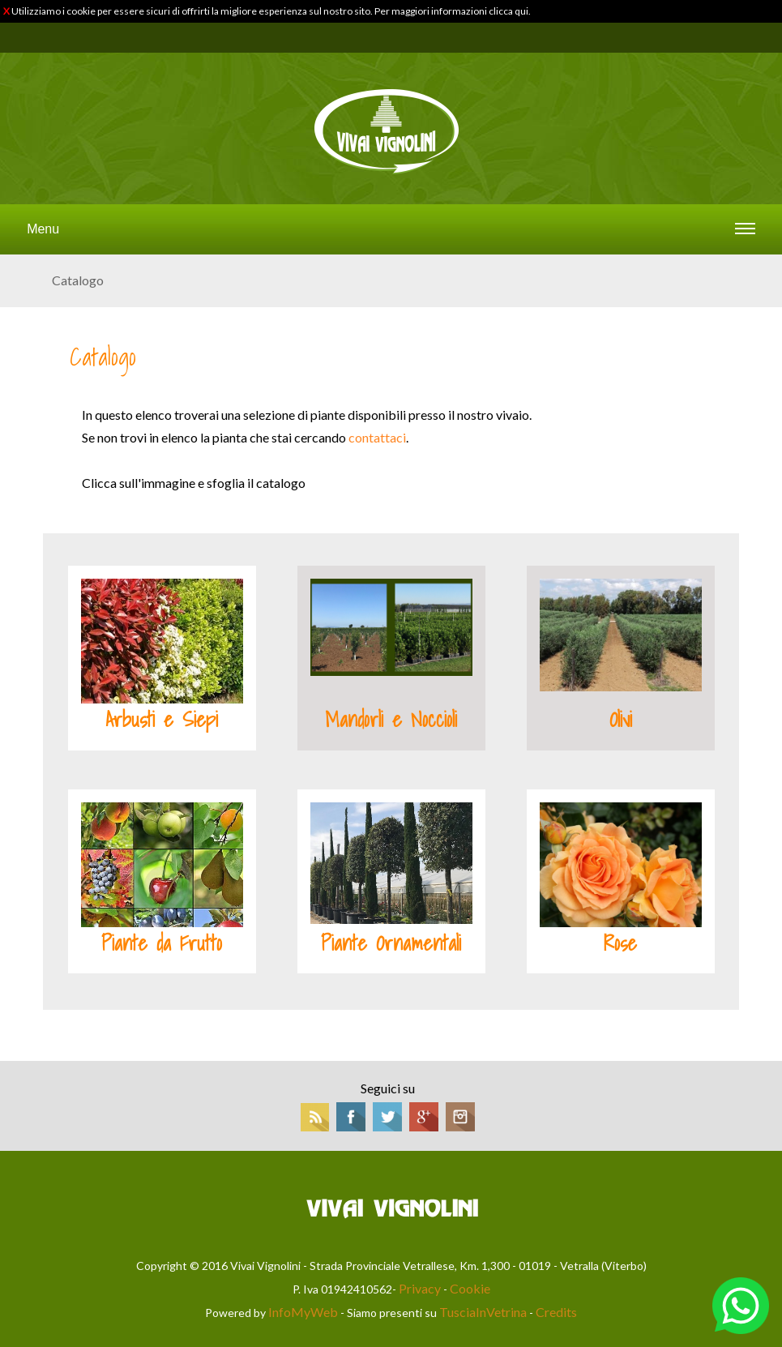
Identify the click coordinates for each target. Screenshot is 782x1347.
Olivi (620, 719)
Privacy (420, 1288)
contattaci (377, 437)
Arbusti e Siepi (161, 719)
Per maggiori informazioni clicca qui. (452, 11)
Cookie (470, 1288)
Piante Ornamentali (391, 943)
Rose (620, 943)
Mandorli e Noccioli (391, 719)
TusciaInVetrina (483, 1311)
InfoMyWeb (303, 1311)
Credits (556, 1311)
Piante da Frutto (161, 943)
